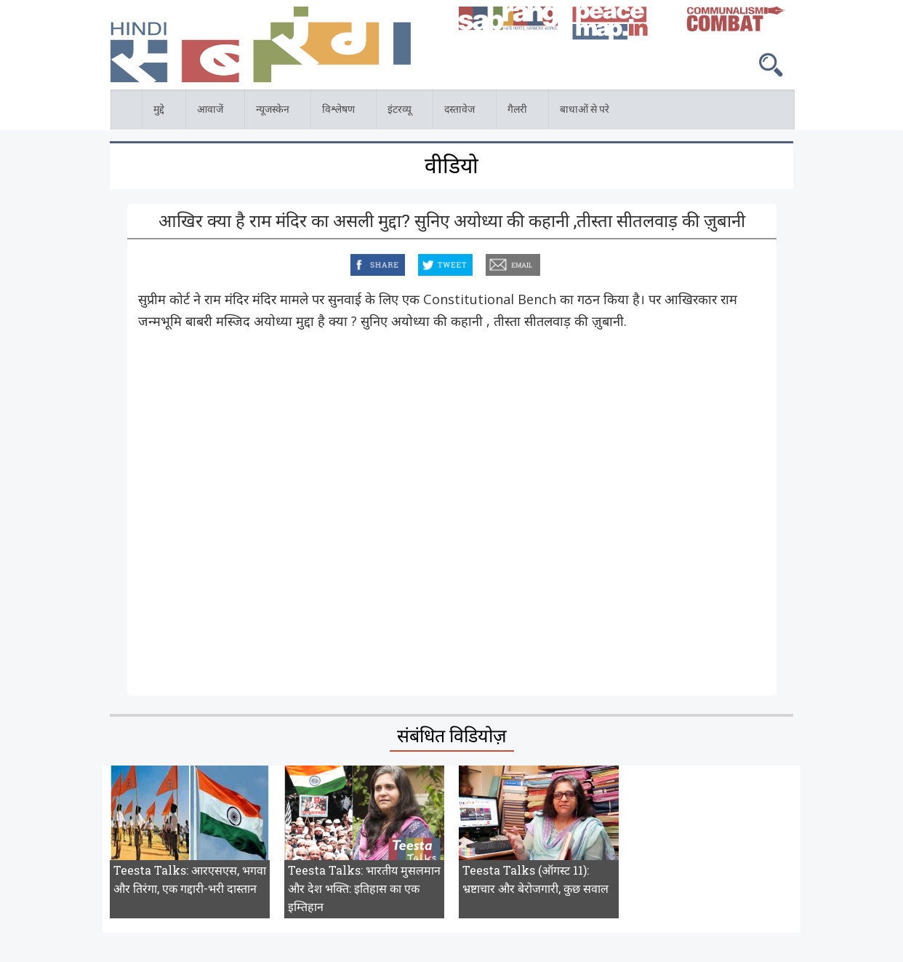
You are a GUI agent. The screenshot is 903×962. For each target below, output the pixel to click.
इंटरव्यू (401, 112)
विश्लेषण (340, 112)
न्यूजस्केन (274, 112)
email (487, 262)
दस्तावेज (461, 112)
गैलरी (519, 112)
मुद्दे (161, 112)
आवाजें (212, 112)
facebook (352, 262)
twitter (419, 262)
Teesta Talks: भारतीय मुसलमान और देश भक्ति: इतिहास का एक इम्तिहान (364, 888)
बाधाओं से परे (586, 112)
